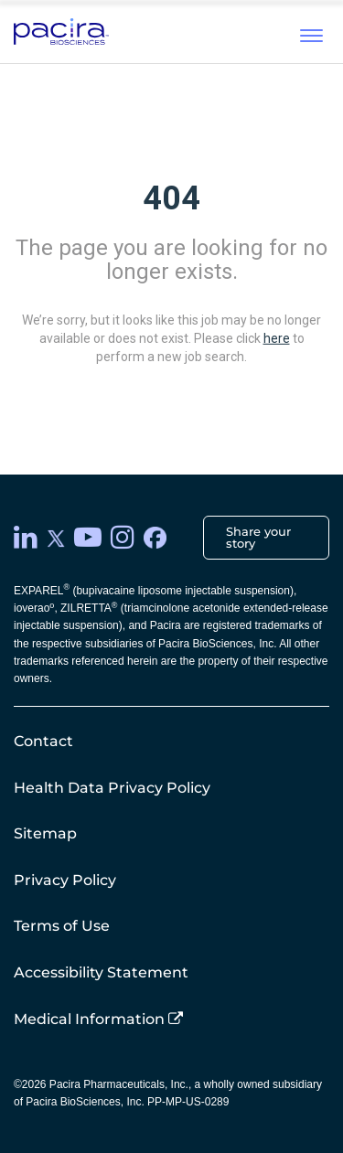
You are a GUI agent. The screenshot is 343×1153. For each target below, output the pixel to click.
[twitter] (56, 537)
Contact (43, 741)
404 (171, 198)
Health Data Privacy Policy (112, 787)
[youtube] (88, 537)
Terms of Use (62, 925)
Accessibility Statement (101, 972)
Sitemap (45, 833)
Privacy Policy (65, 880)
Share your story (258, 537)
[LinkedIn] (26, 537)
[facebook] (155, 538)
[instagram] (122, 537)
